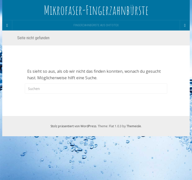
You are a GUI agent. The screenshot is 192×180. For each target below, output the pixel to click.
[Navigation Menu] (185, 25)
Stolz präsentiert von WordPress (73, 126)
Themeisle (133, 126)
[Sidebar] (7, 25)
